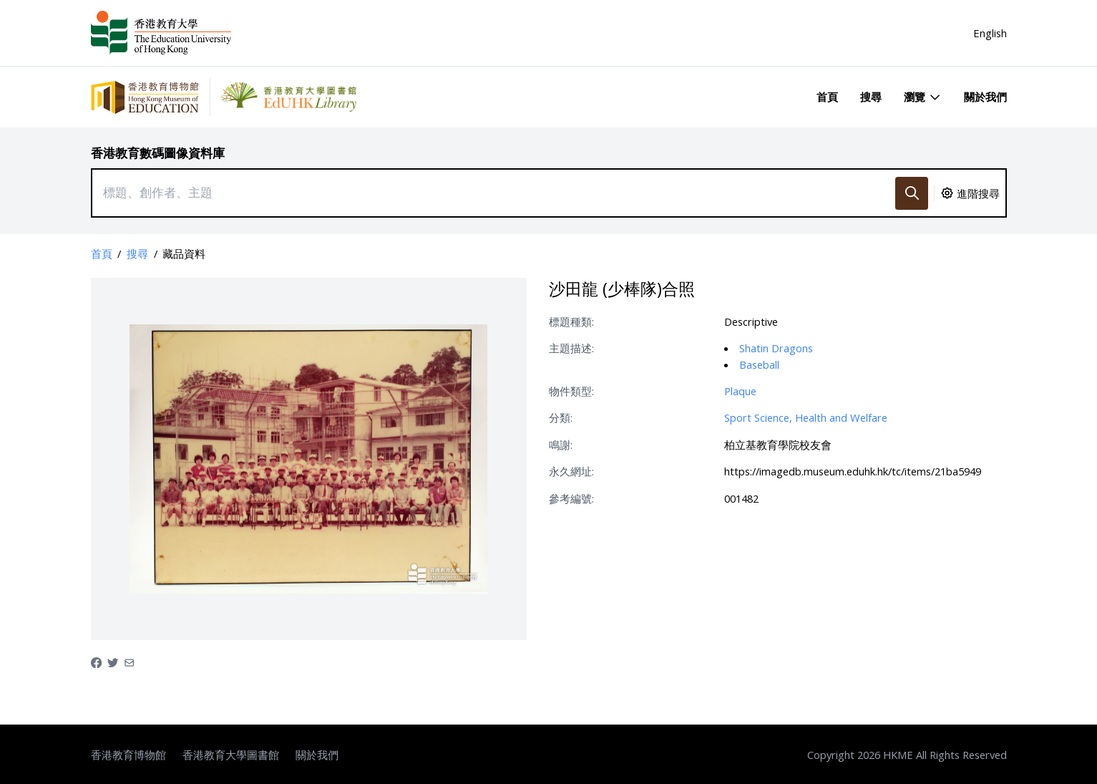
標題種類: (571, 321)
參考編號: (571, 498)
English (990, 33)
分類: (560, 417)
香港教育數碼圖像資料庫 (158, 153)
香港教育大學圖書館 (230, 754)
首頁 (827, 96)
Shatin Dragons (776, 348)
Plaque (740, 391)
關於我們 (985, 96)
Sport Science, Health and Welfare (805, 417)
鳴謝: (560, 444)
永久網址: (571, 471)
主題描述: (571, 348)
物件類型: (571, 391)
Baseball (759, 364)
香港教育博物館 (128, 754)
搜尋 (871, 96)
